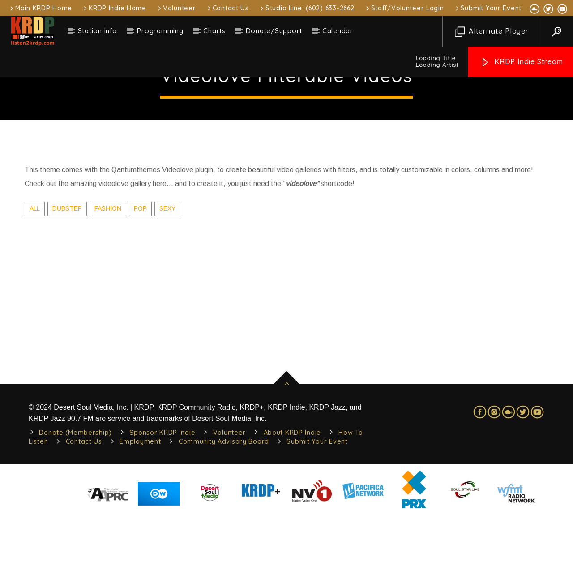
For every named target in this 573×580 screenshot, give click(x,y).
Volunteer (176, 8)
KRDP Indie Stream (521, 62)
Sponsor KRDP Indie (162, 497)
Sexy (167, 273)
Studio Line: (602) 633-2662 (306, 8)
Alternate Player (492, 31)
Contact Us (227, 8)
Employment (140, 506)
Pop (140, 273)
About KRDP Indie (292, 497)
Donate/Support (274, 30)
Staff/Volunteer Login (404, 8)
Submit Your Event (488, 8)
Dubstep (67, 273)
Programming (160, 30)
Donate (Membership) (75, 497)
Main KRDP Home (40, 8)
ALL (35, 273)
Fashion (107, 273)
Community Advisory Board (224, 506)
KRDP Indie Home (114, 8)
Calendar (337, 30)
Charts (214, 30)
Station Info (97, 30)
